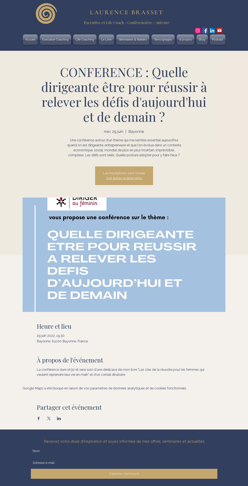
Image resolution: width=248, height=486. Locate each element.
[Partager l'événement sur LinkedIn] (59, 418)
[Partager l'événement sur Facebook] (39, 418)
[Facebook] (205, 30)
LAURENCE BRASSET (126, 12)
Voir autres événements (124, 178)
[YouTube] (219, 30)
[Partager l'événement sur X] (49, 418)
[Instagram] (198, 30)
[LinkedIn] (212, 30)
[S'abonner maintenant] (124, 474)
